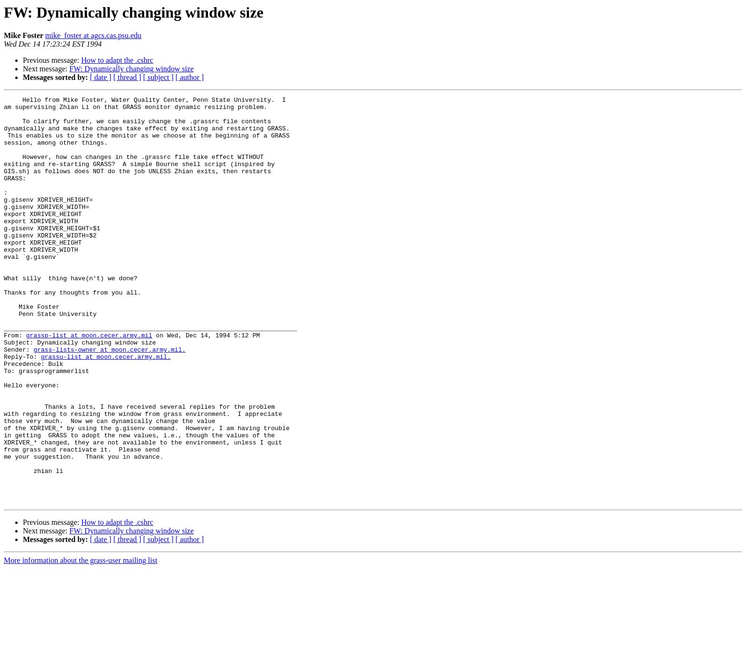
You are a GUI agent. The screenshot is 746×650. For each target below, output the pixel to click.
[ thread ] (127, 77)
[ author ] (190, 77)
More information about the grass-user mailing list (80, 642)
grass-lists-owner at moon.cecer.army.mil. (109, 400)
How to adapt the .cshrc (117, 60)
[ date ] (100, 77)
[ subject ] (158, 77)
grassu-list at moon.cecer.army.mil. (106, 409)
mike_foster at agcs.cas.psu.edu (93, 35)
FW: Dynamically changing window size (131, 69)
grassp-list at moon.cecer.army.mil (89, 383)
